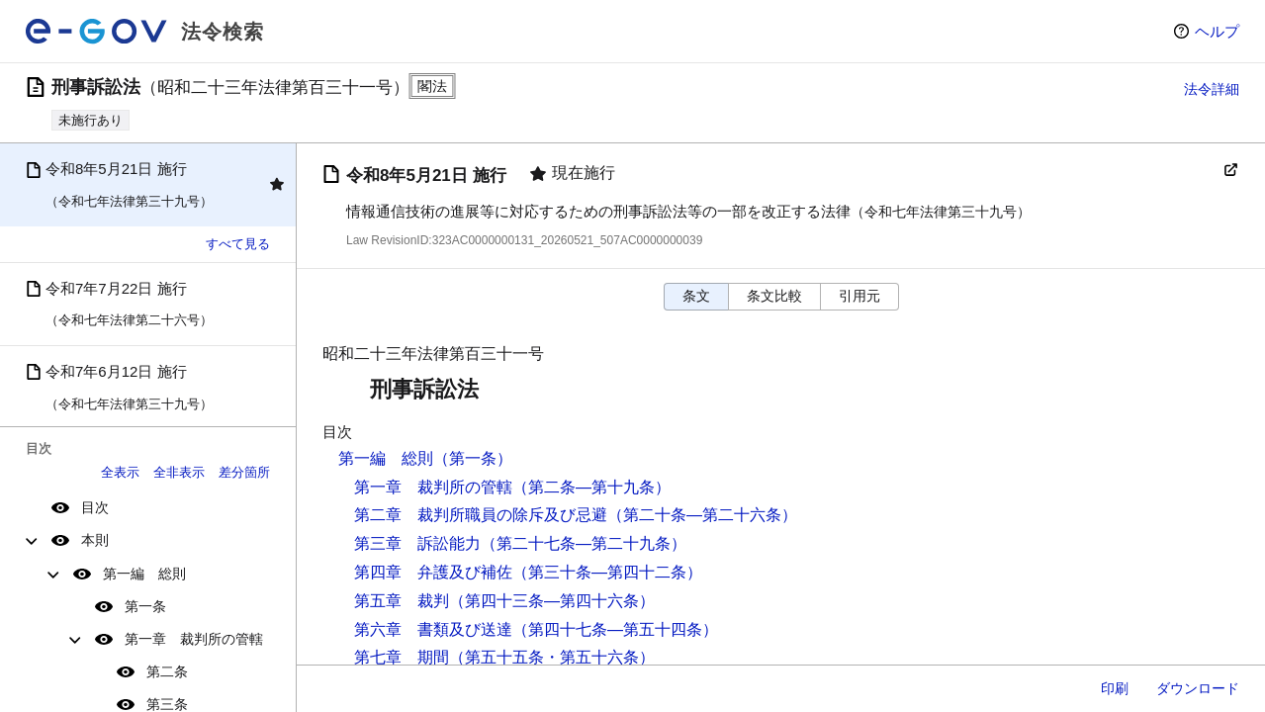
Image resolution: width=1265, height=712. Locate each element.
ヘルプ (1217, 31)
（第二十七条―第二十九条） (583, 543)
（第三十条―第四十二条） (607, 572)
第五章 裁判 (401, 600)
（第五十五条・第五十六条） (552, 657)
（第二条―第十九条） (591, 487)
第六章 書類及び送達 (433, 629)
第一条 (145, 606)
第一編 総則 (144, 573)
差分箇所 (244, 472)
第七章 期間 (401, 657)
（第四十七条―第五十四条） (615, 629)
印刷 (1115, 688)
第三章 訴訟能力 (417, 543)
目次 (95, 507)
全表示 (120, 472)
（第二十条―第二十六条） (702, 514)
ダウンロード (1197, 688)
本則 (95, 540)
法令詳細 (1211, 89)
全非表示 (179, 472)
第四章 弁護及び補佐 (433, 572)
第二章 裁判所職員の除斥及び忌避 (480, 514)
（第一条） (472, 458)
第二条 (167, 671)
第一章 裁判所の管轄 (194, 639)
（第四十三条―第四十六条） (552, 600)
